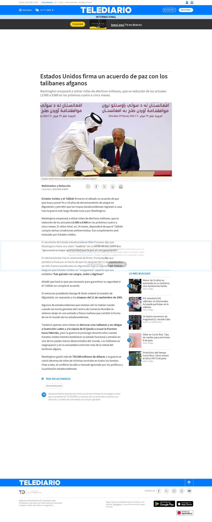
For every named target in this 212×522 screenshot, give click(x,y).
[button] (88, 186)
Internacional (106, 17)
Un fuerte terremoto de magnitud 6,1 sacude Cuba (156, 318)
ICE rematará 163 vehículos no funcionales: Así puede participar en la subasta (155, 303)
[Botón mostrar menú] (26, 10)
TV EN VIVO (170, 10)
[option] (106, 142)
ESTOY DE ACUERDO (117, 262)
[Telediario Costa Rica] (106, 10)
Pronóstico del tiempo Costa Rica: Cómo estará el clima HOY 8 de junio (155, 355)
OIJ (55, 2)
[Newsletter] (191, 3)
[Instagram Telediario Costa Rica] (174, 490)
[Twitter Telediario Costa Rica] (166, 490)
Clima (61, 2)
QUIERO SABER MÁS (95, 262)
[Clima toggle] (43, 10)
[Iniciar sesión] (187, 2)
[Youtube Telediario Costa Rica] (189, 490)
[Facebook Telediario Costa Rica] (158, 490)
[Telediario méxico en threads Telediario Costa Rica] (181, 490)
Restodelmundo (54, 385)
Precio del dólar (71, 2)
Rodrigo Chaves (85, 2)
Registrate (186, 10)
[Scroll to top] (189, 482)
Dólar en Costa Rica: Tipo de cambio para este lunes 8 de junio (156, 337)
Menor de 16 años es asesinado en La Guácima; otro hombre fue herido (156, 283)
